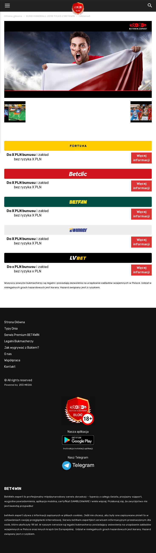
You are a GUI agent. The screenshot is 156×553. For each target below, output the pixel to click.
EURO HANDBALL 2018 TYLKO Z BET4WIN (50, 16)
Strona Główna (14, 322)
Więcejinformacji (141, 158)
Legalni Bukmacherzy (19, 341)
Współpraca (12, 360)
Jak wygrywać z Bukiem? (21, 347)
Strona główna (13, 16)
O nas (8, 354)
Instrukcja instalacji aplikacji (78, 448)
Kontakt (10, 367)
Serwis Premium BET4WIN (21, 335)
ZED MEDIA (25, 385)
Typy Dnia (11, 328)
